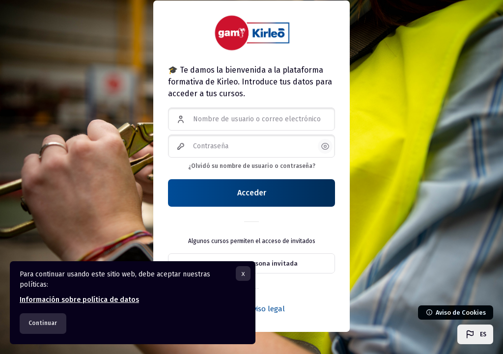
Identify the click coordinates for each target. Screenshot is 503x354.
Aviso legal (267, 308)
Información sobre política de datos (79, 300)
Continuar (42, 323)
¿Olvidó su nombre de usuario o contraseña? (251, 166)
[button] (475, 334)
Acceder (251, 192)
